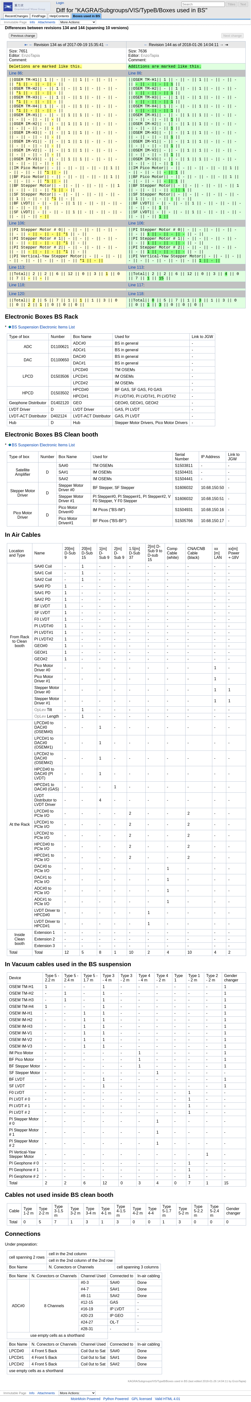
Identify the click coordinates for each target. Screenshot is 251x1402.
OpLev (40, 710)
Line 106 (16, 223)
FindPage (39, 16)
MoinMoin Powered (85, 1399)
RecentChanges (16, 16)
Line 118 (16, 285)
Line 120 (16, 294)
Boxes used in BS (86, 16)
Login (60, 3)
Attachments (46, 22)
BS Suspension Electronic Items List (43, 327)
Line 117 (135, 285)
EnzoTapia (31, 55)
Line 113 (16, 267)
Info (32, 22)
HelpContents (59, 16)
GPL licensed (142, 1399)
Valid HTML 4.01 (167, 1399)
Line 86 (15, 73)
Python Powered (115, 1399)
